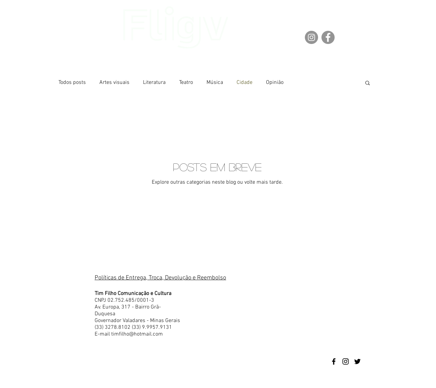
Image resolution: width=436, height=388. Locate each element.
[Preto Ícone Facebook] (334, 361)
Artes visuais (114, 82)
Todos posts (72, 82)
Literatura (154, 82)
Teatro (186, 82)
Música (215, 82)
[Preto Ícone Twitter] (357, 361)
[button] (367, 83)
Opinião (275, 82)
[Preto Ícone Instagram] (345, 361)
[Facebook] (328, 37)
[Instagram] (311, 37)
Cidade (244, 82)
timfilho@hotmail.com (137, 334)
